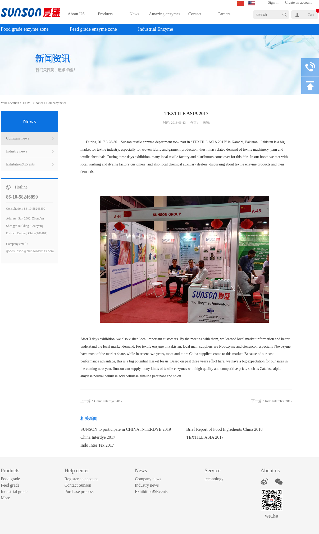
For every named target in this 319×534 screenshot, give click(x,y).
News (39, 103)
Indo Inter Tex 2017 (97, 445)
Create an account (298, 3)
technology (214, 479)
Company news (56, 103)
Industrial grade (14, 491)
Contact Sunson (78, 485)
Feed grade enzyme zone (93, 29)
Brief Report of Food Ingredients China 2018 (224, 429)
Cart (311, 15)
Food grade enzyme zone (24, 29)
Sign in (273, 3)
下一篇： (271, 401)
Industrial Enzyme (155, 29)
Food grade (10, 479)
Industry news (147, 485)
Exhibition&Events (151, 491)
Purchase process (79, 491)
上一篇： (101, 401)
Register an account (81, 479)
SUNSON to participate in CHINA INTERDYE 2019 (125, 429)
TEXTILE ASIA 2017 (205, 437)
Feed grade (10, 485)
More (5, 498)
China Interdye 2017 (97, 437)
